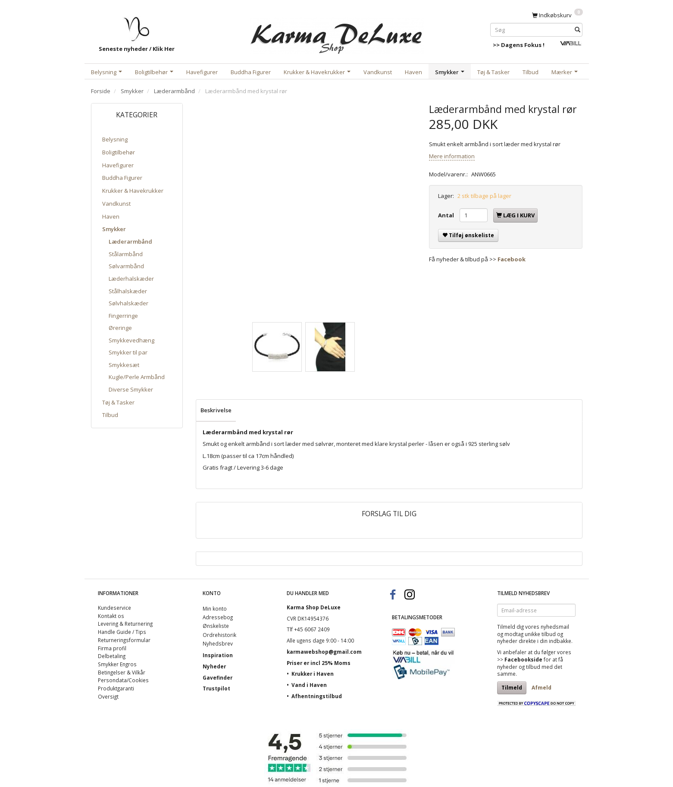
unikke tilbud (540, 633)
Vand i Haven (309, 684)
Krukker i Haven (312, 673)
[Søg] (577, 29)
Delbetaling (111, 655)
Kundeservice (114, 607)
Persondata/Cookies (123, 680)
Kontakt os (111, 615)
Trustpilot (216, 688)
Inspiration (218, 655)
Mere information (452, 156)
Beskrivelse (216, 410)
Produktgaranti (116, 688)
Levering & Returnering (125, 623)
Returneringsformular (124, 639)
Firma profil (112, 648)
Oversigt (108, 696)
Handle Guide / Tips (122, 631)
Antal (446, 215)
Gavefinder (217, 677)
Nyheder (214, 666)
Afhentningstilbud (316, 696)
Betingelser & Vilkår (121, 672)
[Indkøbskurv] (557, 14)
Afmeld (541, 687)
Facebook (512, 259)
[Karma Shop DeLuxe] (337, 34)
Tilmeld (511, 687)
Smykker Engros (117, 664)
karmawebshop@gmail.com (324, 651)
